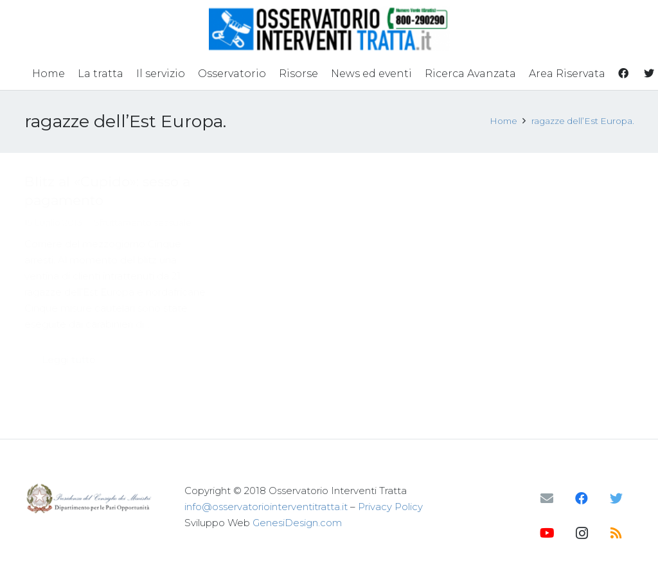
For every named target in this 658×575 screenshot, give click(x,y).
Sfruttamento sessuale (142, 222)
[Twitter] (616, 498)
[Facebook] (581, 498)
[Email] (547, 498)
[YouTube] (547, 533)
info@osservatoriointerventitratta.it (266, 506)
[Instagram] (581, 533)
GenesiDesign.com (297, 523)
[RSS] (616, 533)
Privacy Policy (390, 506)
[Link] (329, 28)
